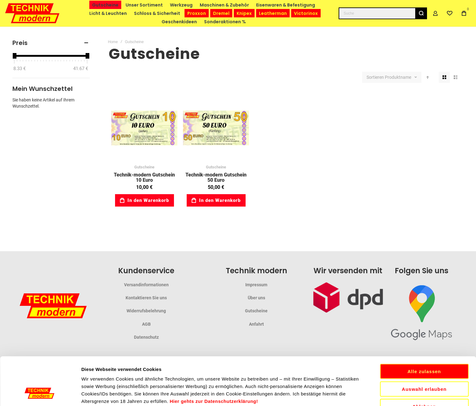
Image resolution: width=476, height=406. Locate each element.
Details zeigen (329, 393)
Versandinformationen (146, 284)
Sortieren (375, 77)
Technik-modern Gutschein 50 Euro (216, 177)
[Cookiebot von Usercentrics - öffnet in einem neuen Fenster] (40, 394)
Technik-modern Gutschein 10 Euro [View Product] (144, 128)
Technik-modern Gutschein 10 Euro (144, 177)
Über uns (256, 297)
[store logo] (32, 13)
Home (113, 42)
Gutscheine (144, 167)
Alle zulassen (424, 321)
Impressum (256, 284)
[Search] (421, 13)
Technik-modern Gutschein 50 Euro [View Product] (216, 128)
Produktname (398, 77)
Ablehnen (424, 356)
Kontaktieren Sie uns (146, 297)
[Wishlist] (450, 13)
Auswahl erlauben (424, 339)
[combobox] (383, 13)
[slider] (14, 56)
